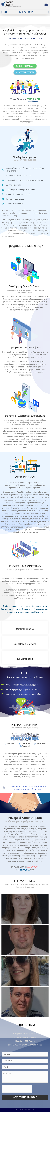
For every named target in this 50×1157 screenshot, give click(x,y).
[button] (46, 4)
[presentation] (17, 1081)
